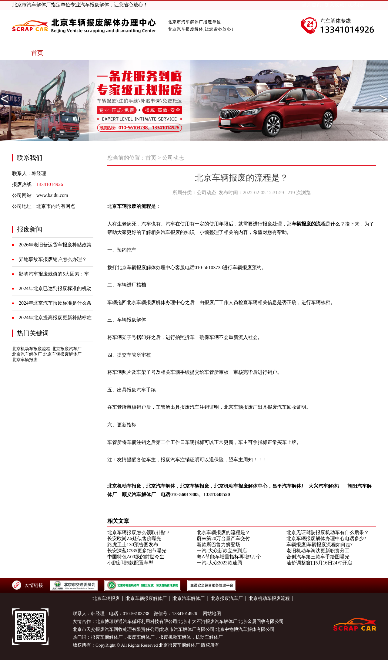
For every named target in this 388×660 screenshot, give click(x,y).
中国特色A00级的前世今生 (135, 556)
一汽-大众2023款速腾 (219, 562)
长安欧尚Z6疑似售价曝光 (134, 538)
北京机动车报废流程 (31, 349)
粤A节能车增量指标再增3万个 (229, 556)
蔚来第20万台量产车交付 (223, 538)
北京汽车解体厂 (27, 354)
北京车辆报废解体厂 (62, 354)
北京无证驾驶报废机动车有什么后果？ (327, 532)
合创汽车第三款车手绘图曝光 (318, 556)
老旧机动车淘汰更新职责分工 (318, 550)
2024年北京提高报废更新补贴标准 (55, 317)
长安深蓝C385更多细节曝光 (136, 550)
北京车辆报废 (25, 359)
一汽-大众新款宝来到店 (222, 550)
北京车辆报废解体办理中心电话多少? (326, 538)
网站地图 (212, 613)
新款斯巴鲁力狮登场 (218, 544)
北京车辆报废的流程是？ (223, 532)
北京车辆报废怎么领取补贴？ (138, 532)
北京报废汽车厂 (67, 349)
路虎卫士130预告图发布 (132, 544)
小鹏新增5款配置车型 (130, 562)
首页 (151, 158)
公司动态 (173, 158)
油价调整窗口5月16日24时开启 (319, 562)
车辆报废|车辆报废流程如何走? (319, 544)
